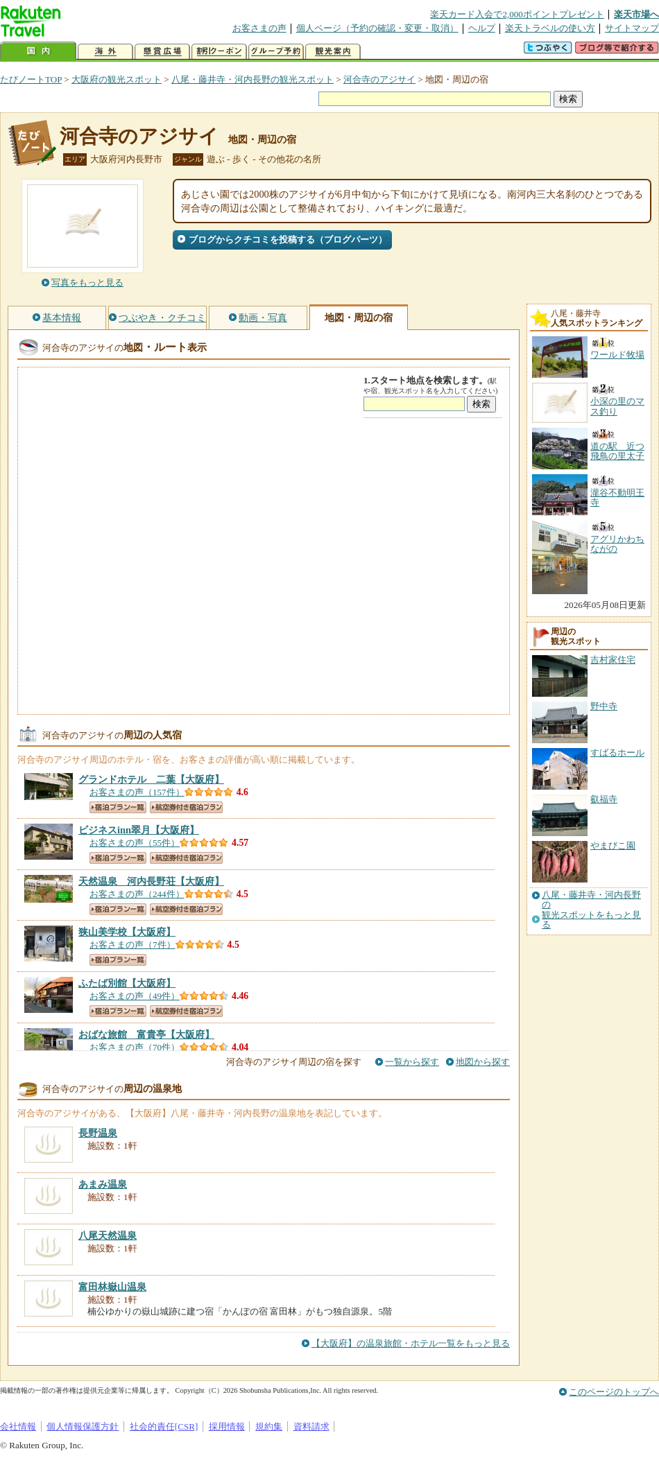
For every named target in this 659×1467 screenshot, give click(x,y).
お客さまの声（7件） (132, 944)
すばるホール (617, 752)
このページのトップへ (614, 1392)
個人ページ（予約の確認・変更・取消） (377, 28)
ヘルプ (481, 28)
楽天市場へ (636, 14)
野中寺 (603, 706)
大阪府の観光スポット (116, 79)
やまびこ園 (612, 845)
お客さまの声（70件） (134, 1047)
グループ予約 (276, 52)
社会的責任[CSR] (164, 1426)
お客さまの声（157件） (137, 792)
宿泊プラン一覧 (117, 807)
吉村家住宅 (612, 659)
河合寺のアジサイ (379, 79)
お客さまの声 (259, 28)
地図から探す (483, 1062)
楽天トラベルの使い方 (550, 28)
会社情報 (18, 1426)
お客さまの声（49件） (134, 996)
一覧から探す (412, 1062)
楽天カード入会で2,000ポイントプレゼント (517, 14)
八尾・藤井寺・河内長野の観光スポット (252, 79)
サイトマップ (632, 28)
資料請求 (311, 1426)
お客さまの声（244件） (137, 894)
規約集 (268, 1426)
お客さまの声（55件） (134, 842)
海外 (105, 52)
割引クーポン (219, 52)
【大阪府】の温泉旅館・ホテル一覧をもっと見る (410, 1343)
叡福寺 (603, 799)
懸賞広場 (162, 52)
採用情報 (227, 1426)
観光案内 (333, 52)
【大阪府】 (151, 779)
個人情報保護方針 (82, 1426)
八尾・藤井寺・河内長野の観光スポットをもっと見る (591, 910)
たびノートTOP (31, 79)
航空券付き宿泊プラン (186, 807)
